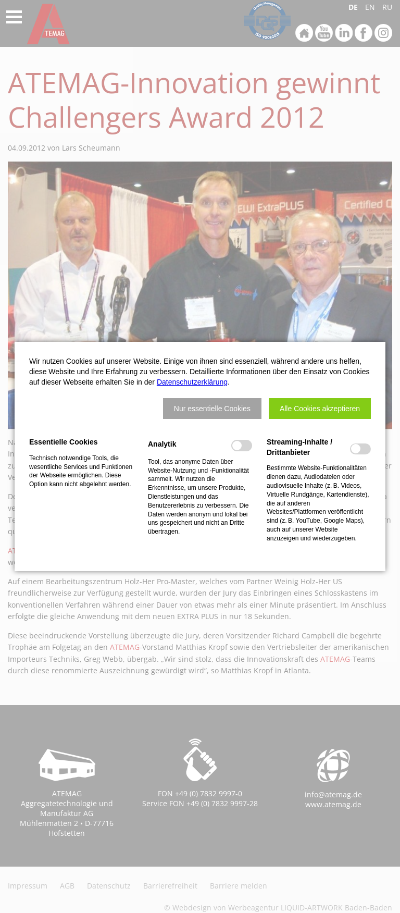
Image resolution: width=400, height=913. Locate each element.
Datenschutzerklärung (192, 382)
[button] (212, 408)
